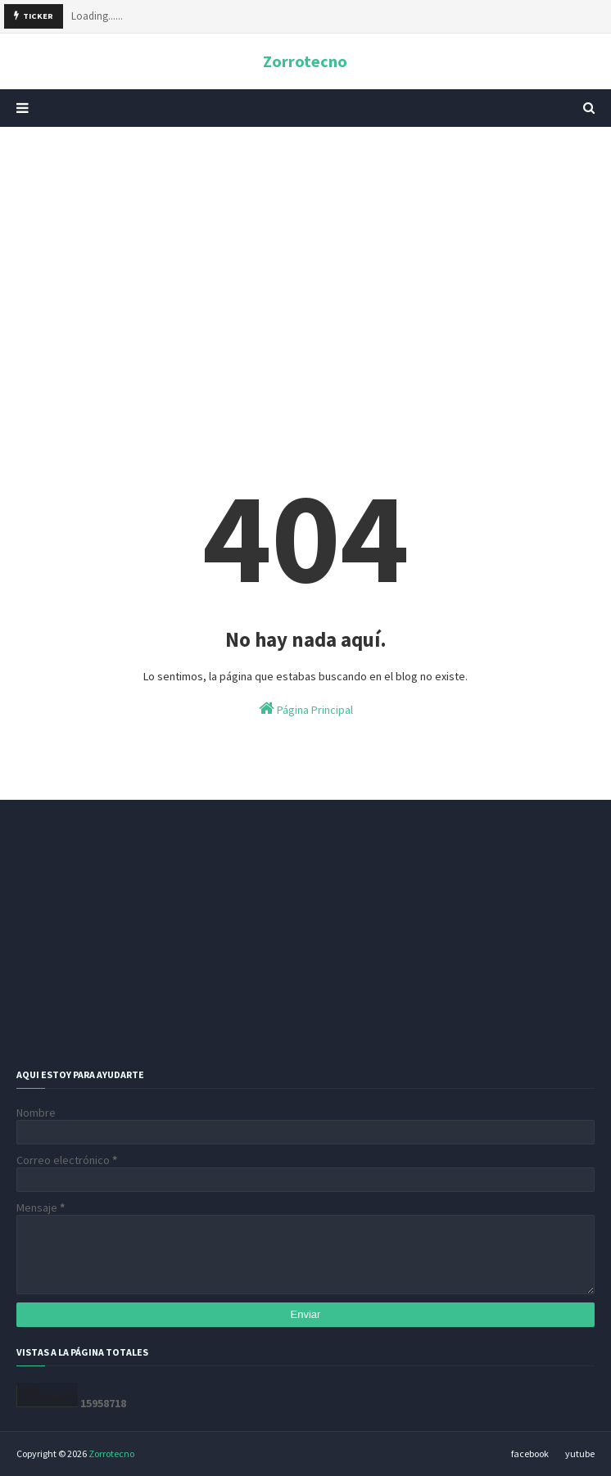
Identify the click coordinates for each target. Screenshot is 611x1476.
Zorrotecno (305, 61)
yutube (580, 1453)
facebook (530, 1453)
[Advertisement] (305, 266)
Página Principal (306, 708)
